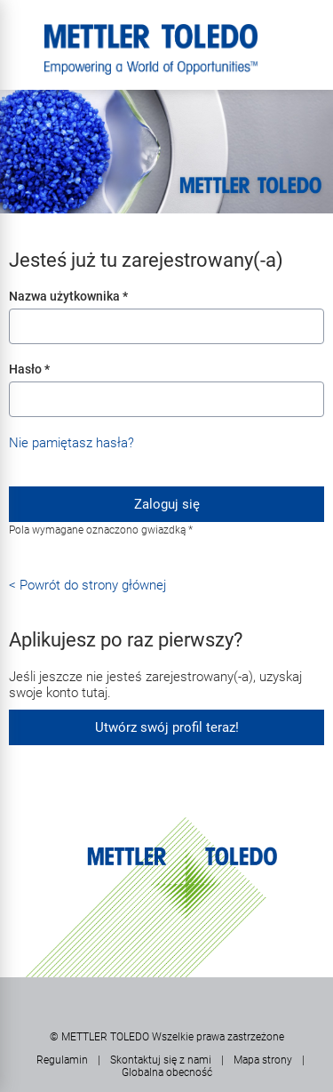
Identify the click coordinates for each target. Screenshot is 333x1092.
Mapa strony (263, 1060)
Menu (22, 31)
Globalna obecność (167, 1072)
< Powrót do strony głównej (87, 585)
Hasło (29, 369)
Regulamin (62, 1060)
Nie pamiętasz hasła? (71, 443)
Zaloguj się (167, 504)
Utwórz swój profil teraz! (167, 727)
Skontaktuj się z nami (160, 1060)
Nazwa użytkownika (68, 296)
